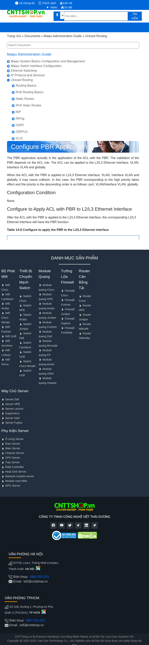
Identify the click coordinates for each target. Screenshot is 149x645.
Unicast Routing (22, 80)
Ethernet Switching (24, 70)
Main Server (10, 448)
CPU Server (10, 457)
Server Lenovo (12, 408)
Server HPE (10, 404)
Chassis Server (12, 453)
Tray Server (10, 462)
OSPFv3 (21, 131)
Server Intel (10, 418)
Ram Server (10, 443)
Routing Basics (26, 85)
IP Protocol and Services (28, 75)
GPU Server (10, 485)
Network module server (17, 476)
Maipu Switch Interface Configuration (36, 66)
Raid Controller (12, 467)
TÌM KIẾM (135, 16)
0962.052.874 (39, 576)
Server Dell (10, 399)
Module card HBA (14, 480)
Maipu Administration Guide (29, 54)
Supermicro (10, 413)
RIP (18, 112)
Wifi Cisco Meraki (5, 317)
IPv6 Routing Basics (29, 92)
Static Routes (25, 98)
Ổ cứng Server (12, 439)
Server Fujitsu (12, 422)
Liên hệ (66, 3)
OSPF (20, 125)
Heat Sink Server (13, 471)
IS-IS (19, 138)
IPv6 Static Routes (28, 105)
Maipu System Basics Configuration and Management (48, 61)
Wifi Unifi (8, 336)
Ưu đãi (66, 7)
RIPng (20, 118)
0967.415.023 (35, 620)
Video (51, 7)
